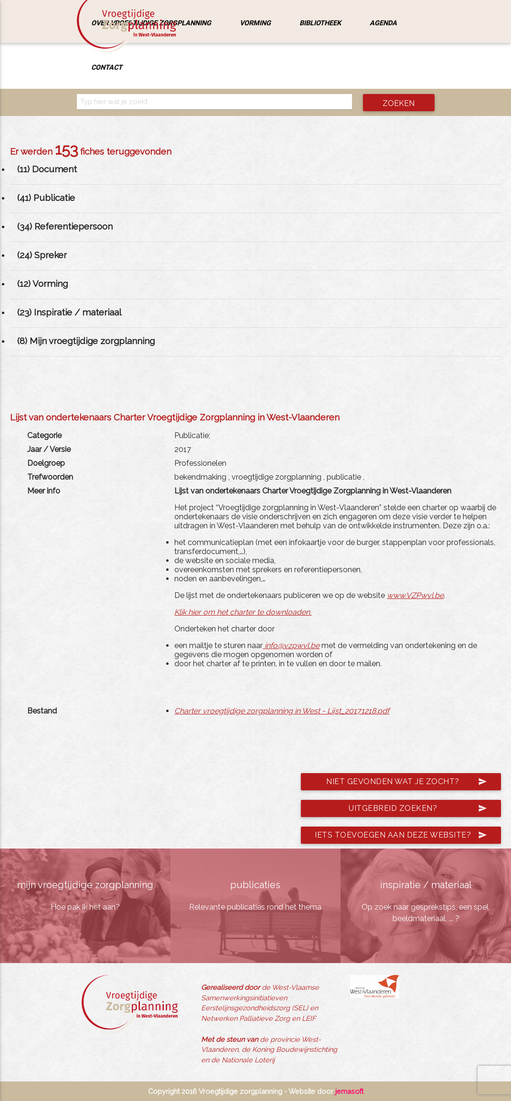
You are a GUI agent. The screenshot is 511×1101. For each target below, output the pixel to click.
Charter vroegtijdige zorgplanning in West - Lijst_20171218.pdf (281, 710)
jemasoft (349, 1091)
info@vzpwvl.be (291, 645)
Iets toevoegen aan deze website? (401, 835)
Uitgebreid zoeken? (418, 808)
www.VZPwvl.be (415, 595)
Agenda (383, 22)
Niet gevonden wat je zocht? (406, 781)
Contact (106, 67)
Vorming (255, 22)
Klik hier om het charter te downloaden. (242, 612)
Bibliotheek (320, 22)
